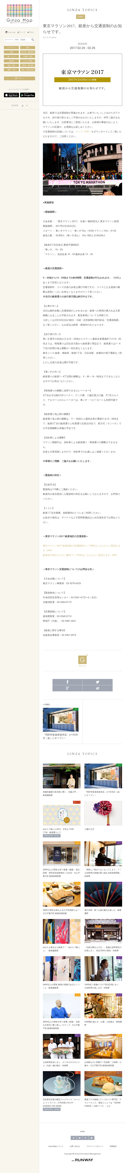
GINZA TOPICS (82, 10)
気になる (82, 660)
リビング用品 (27, 61)
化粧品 (11, 61)
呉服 (11, 52)
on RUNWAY (82, 1160)
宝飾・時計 (11, 65)
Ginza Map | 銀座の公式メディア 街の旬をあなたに (19, 13)
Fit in (30, 32)
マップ (21, 32)
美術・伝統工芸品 (27, 70)
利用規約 (113, 1146)
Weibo (98, 688)
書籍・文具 (11, 70)
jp (22, 105)
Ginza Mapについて (55, 1146)
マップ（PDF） (83, 131)
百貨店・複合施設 (27, 65)
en (27, 105)
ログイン (19, 78)
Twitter (98, 682)
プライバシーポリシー (94, 1146)
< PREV (46, 704)
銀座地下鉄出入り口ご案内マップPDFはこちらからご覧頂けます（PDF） (81, 555)
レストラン (11, 47)
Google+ (67, 688)
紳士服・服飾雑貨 (27, 52)
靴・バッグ (11, 56)
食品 (27, 47)
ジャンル (10, 32)
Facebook (67, 682)
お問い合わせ (75, 1146)
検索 (33, 39)
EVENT (80, 17)
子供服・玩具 (27, 56)
